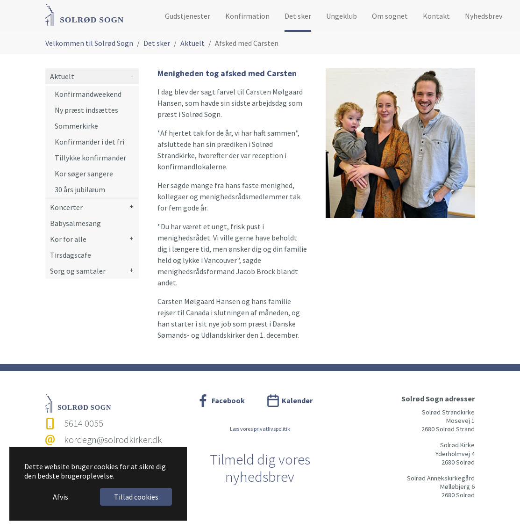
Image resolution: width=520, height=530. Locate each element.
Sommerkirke (76, 126)
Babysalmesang (75, 223)
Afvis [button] (60, 496)
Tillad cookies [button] (136, 496)
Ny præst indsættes (86, 110)
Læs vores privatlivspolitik (260, 428)
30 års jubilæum (80, 189)
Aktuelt (62, 76)
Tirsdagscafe (70, 255)
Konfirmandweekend (88, 94)
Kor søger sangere (84, 173)
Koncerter (66, 207)
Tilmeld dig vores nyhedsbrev (260, 468)
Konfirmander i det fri (89, 141)
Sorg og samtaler (78, 271)
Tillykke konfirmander (90, 157)
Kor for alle (68, 239)
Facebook (228, 400)
